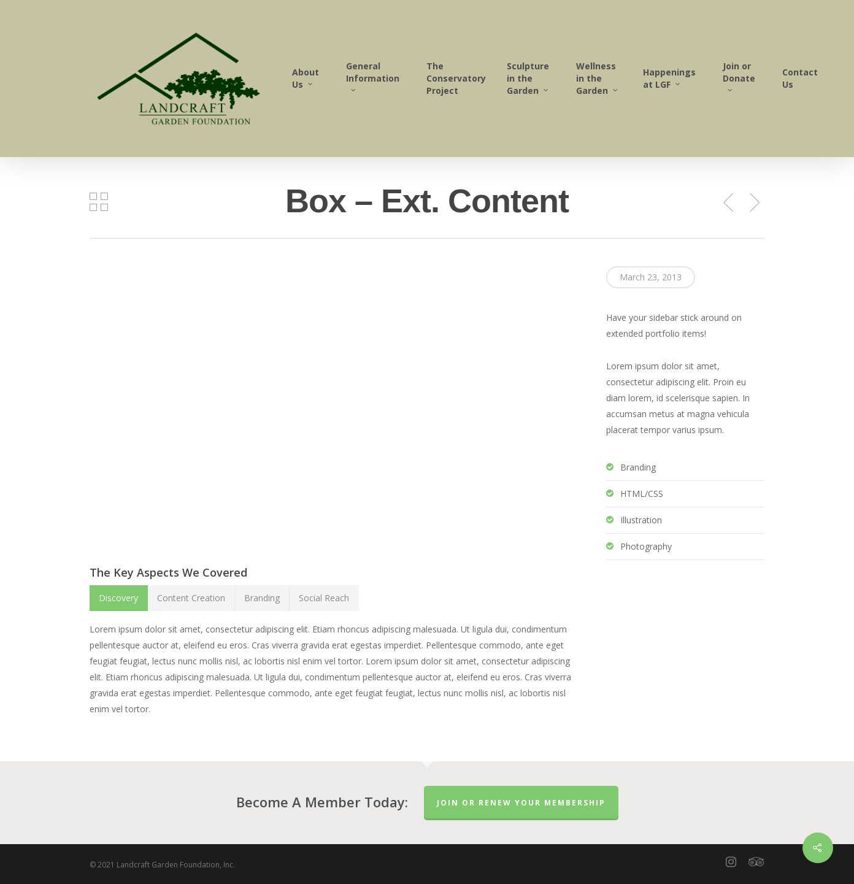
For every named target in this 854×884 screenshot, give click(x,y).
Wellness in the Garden (597, 78)
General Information (372, 75)
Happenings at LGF (669, 78)
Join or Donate (739, 75)
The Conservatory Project (456, 78)
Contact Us (800, 78)
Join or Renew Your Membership (521, 803)
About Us (305, 78)
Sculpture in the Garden (528, 78)
